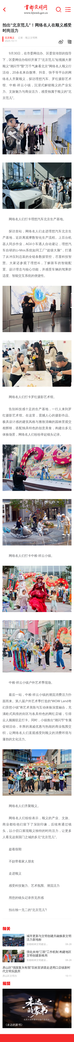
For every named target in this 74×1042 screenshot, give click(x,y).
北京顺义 (9, 37)
